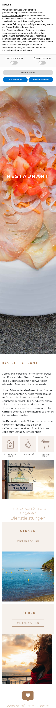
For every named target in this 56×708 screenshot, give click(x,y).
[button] (51, 479)
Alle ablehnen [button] (15, 79)
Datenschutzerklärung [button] (12, 15)
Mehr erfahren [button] (28, 72)
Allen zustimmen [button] (41, 79)
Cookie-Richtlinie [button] (14, 27)
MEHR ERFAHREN (28, 540)
